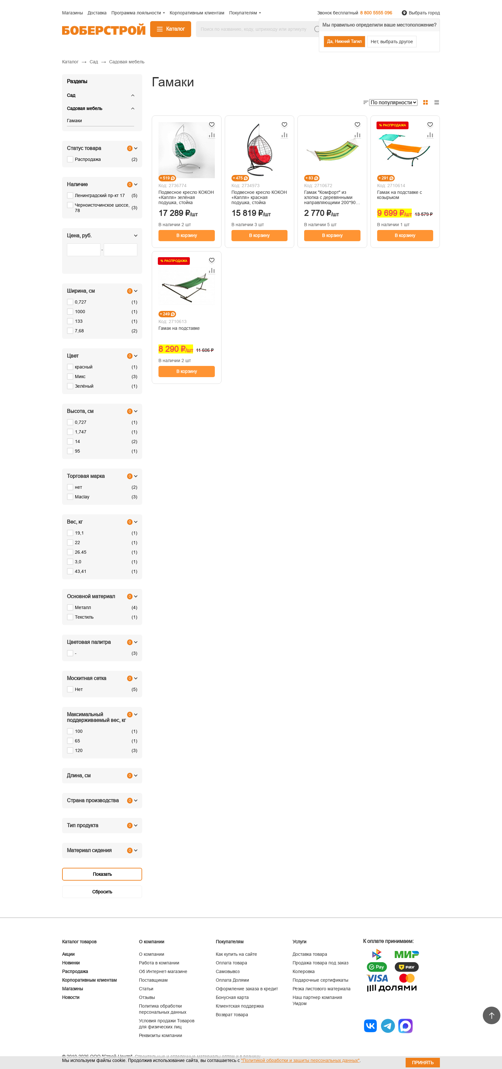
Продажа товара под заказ (320, 962)
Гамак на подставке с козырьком (399, 195)
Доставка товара (310, 954)
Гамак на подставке (179, 328)
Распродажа (75, 971)
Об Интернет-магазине (163, 971)
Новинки (71, 962)
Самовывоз (227, 971)
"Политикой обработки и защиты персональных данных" (300, 1060)
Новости (70, 997)
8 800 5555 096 (376, 12)
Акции (68, 954)
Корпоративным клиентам (89, 980)
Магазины (72, 988)
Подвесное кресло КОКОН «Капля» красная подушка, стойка (259, 197)
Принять (422, 1062)
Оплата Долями (232, 980)
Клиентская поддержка (240, 1006)
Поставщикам (153, 980)
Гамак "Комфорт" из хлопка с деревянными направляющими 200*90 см (330, 197)
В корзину (186, 235)
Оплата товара (231, 962)
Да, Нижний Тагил (344, 41)
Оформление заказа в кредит (247, 988)
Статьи (146, 988)
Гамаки (74, 120)
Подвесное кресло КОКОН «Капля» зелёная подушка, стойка (186, 197)
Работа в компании (159, 962)
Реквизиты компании (160, 1035)
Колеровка (304, 971)
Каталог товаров (79, 941)
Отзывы (147, 997)
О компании (151, 954)
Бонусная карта (232, 997)
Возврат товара (232, 1014)
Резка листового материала (322, 988)
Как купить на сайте (236, 954)
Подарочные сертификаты (320, 980)
